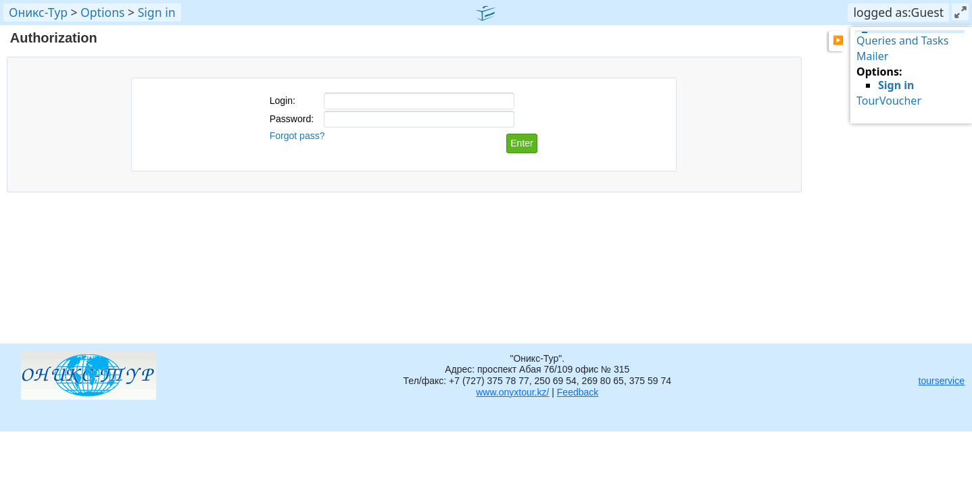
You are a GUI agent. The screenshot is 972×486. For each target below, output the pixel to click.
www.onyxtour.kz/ (512, 392)
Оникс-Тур (38, 12)
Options (102, 12)
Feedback (577, 392)
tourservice (942, 380)
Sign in (157, 12)
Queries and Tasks (902, 40)
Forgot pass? (297, 135)
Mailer (872, 56)
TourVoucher (888, 100)
